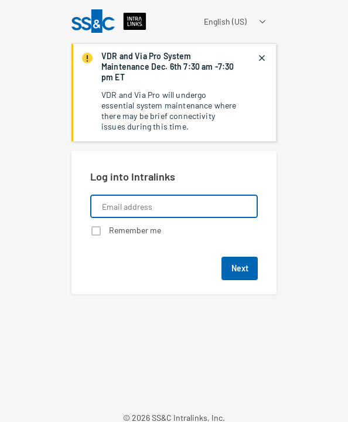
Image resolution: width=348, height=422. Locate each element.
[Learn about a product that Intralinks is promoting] (174, 345)
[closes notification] (262, 58)
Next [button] (239, 268)
